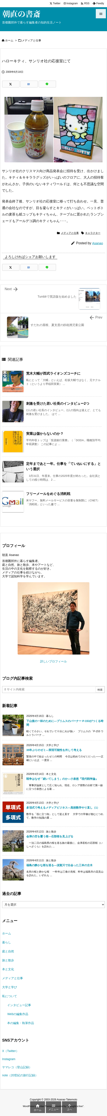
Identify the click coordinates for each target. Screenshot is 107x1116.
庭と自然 (8, 951)
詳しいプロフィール (53, 661)
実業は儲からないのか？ (44, 433)
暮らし (6, 942)
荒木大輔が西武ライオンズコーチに (53, 373)
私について (9, 996)
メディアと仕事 (31, 40)
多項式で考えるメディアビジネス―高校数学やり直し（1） (63, 807)
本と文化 (8, 969)
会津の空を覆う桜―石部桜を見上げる (49, 836)
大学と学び (9, 987)
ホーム (9, 40)
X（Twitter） (10, 1051)
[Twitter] (11, 84)
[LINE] (47, 84)
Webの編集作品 (17, 1014)
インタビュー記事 (19, 1005)
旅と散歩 (8, 960)
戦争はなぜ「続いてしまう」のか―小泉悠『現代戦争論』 (62, 778)
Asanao (97, 243)
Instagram (8, 1059)
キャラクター (92, 232)
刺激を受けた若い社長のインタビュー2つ (57, 403)
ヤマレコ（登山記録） (17, 1067)
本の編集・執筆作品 (20, 1023)
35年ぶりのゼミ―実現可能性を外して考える (54, 750)
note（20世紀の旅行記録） (20, 1075)
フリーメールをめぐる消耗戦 (48, 494)
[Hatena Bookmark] (29, 84)
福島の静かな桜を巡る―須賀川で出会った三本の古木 (59, 865)
